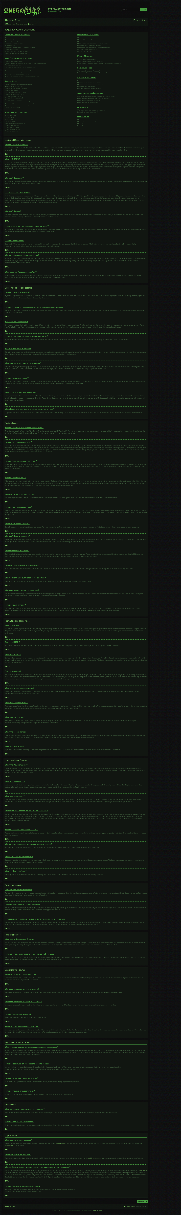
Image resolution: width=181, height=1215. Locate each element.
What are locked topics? (12, 129)
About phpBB (9, 1146)
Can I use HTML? (10, 117)
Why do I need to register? (13, 38)
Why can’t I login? (10, 45)
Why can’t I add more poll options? (15, 92)
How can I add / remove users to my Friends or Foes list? (94, 73)
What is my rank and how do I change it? (17, 74)
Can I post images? (10, 121)
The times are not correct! (13, 65)
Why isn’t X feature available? (86, 122)
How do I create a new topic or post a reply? (18, 84)
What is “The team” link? (84, 51)
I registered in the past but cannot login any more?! (20, 47)
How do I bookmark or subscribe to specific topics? (93, 98)
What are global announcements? (15, 123)
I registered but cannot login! (14, 43)
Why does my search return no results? (89, 82)
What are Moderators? (84, 40)
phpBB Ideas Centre (94, 1158)
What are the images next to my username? (18, 71)
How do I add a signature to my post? (16, 88)
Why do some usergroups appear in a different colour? (94, 47)
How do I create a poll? (12, 90)
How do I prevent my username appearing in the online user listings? (26, 63)
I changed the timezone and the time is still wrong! (20, 67)
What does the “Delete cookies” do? (16, 53)
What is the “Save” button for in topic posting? (19, 104)
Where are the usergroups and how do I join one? (92, 43)
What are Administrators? (85, 38)
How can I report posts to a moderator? (17, 102)
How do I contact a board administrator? (89, 125)
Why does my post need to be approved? (17, 106)
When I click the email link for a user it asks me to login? (22, 76)
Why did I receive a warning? (13, 100)
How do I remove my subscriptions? (88, 102)
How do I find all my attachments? (87, 112)
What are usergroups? (84, 42)
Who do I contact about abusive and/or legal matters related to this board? (100, 123)
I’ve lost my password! (11, 49)
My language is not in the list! (14, 69)
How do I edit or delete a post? (14, 86)
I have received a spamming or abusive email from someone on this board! (99, 63)
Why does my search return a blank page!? (90, 84)
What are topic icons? (11, 131)
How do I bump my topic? (12, 107)
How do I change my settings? (14, 61)
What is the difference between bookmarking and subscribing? (96, 96)
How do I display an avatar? (13, 73)
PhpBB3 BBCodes (97, 1210)
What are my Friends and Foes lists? (88, 71)
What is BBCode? (10, 115)
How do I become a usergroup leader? (89, 45)
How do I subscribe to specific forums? (89, 100)
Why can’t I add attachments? (14, 98)
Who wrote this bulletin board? (87, 120)
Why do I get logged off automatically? (17, 51)
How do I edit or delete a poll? (14, 94)
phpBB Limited (60, 1143)
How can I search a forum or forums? (88, 81)
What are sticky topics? (12, 127)
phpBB (66, 354)
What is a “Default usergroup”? (87, 49)
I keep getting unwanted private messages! (90, 61)
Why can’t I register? (11, 42)
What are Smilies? (10, 119)
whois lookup (143, 1170)
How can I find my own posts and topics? (89, 88)
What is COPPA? (10, 40)
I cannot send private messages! (86, 59)
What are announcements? (13, 125)
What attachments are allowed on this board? (91, 110)
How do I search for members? (86, 86)
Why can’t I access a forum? (13, 96)
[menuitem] (17, 20)
